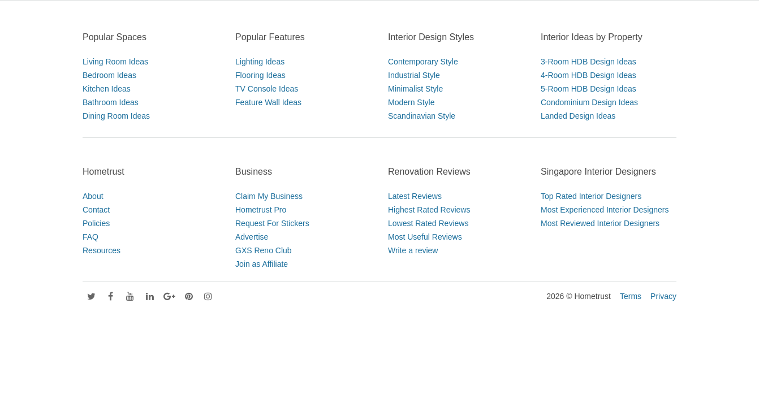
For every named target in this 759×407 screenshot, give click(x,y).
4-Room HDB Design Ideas (588, 75)
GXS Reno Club (263, 250)
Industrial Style (414, 75)
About (93, 196)
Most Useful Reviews (425, 236)
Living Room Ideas (115, 61)
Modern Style (411, 102)
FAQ (90, 236)
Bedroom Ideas (109, 75)
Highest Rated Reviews (429, 209)
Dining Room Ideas (116, 115)
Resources (101, 250)
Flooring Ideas (260, 75)
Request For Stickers (272, 223)
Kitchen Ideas (107, 88)
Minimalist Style (415, 88)
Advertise (251, 236)
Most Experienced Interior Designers (605, 209)
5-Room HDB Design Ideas (588, 88)
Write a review (413, 250)
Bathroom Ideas (111, 102)
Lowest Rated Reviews (428, 223)
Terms (630, 296)
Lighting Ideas (259, 61)
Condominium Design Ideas (589, 102)
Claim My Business (269, 196)
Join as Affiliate (261, 264)
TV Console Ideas (266, 88)
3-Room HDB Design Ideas (588, 61)
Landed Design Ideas (578, 115)
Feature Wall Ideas (268, 102)
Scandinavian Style (421, 115)
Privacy (663, 296)
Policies (96, 223)
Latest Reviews (415, 196)
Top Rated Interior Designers (591, 196)
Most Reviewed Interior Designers (600, 223)
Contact (96, 209)
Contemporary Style (423, 61)
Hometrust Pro (260, 209)
